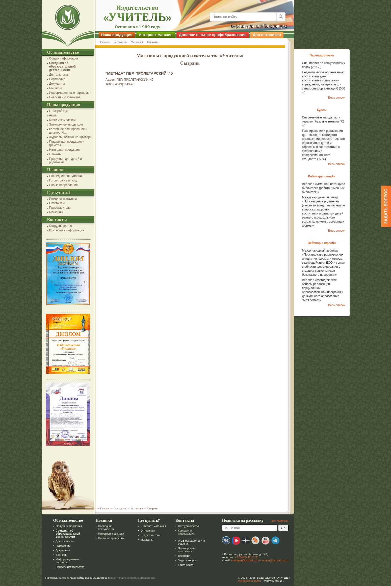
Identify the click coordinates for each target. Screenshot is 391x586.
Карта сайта (185, 564)
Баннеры (55, 88)
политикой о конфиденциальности (132, 577)
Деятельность (59, 74)
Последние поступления (66, 176)
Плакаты (55, 154)
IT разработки (59, 111)
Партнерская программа (186, 550)
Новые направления (63, 185)
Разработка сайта (249, 580)
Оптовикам (57, 203)
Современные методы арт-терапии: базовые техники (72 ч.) (323, 121)
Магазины (56, 212)
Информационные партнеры (69, 93)
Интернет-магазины (63, 198)
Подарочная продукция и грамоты (66, 143)
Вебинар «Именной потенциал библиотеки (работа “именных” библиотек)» (323, 188)
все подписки (279, 520)
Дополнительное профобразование (213, 35)
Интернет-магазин (156, 35)
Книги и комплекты (62, 120)
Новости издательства (65, 97)
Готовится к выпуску (63, 180)
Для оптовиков (267, 35)
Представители (60, 207)
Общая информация (63, 58)
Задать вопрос (187, 560)
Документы (57, 83)
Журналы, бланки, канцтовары (70, 137)
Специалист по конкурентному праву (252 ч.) (323, 65)
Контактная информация (66, 230)
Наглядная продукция (64, 149)
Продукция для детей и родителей (65, 160)
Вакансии (184, 555)
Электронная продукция (66, 124)
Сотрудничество (60, 226)
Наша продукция (117, 35)
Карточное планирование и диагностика (68, 130)
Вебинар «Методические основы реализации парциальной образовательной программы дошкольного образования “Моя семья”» (322, 290)
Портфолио (57, 79)
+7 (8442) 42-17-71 (246, 557)
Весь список (336, 97)
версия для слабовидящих (258, 25)
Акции (53, 115)
